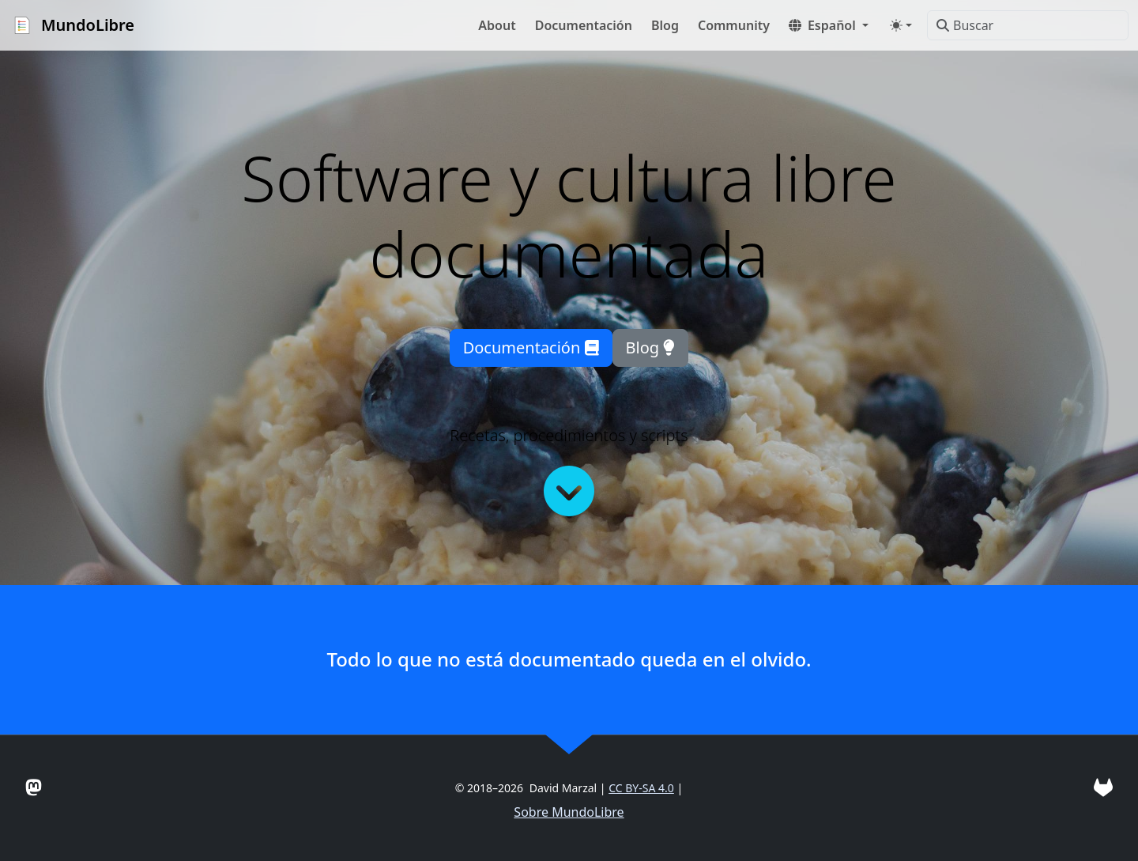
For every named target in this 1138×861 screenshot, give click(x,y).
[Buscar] (1028, 25)
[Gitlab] (1103, 787)
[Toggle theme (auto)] (901, 25)
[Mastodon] (33, 787)
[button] (828, 25)
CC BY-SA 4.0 (641, 787)
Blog (651, 347)
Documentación (531, 347)
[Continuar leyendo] (569, 491)
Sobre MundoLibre (569, 812)
